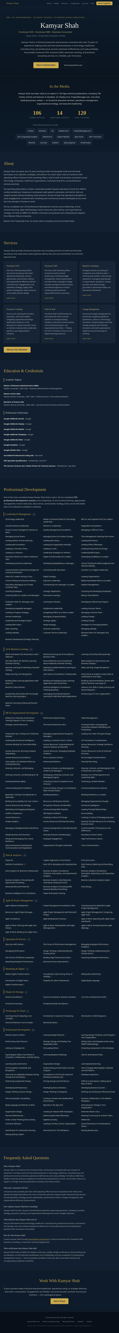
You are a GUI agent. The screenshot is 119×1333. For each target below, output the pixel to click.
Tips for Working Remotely (91, 1054)
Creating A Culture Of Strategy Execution (97, 817)
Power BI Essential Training (54, 893)
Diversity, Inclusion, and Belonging (19, 768)
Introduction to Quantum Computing (58, 1016)
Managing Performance (14, 951)
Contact (89, 1321)
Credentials (74, 3)
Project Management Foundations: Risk (59, 905)
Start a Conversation (46, 65)
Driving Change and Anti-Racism (56, 1081)
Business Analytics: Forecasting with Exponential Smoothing (19, 881)
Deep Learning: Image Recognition (95, 667)
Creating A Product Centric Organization (59, 1123)
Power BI (9, 860)
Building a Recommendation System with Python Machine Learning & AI (97, 681)
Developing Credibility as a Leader (94, 556)
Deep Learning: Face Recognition (18, 674)
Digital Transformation (14, 984)
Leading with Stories (89, 540)
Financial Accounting (13, 1003)
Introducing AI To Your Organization (95, 694)
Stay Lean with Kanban (14, 944)
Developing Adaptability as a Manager (58, 563)
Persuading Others (50, 1048)
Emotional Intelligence (90, 805)
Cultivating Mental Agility (15, 781)
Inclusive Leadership (51, 628)
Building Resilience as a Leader (93, 794)
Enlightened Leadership (52, 608)
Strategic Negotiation (51, 591)
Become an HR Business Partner (56, 801)
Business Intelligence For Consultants (20, 893)
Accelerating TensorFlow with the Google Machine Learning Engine (21, 695)
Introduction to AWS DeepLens (93, 1016)
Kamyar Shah (13, 3)
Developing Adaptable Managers (18, 608)
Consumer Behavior (13, 1123)
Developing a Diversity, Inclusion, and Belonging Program (58, 776)
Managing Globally (88, 628)
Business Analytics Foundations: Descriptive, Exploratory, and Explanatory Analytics (97, 873)
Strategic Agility (49, 620)
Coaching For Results (51, 602)
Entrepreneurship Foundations (55, 1003)
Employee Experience (89, 1074)
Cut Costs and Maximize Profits (93, 997)
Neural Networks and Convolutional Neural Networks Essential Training (57, 662)
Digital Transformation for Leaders (57, 556)
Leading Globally (12, 632)
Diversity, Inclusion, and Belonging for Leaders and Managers (58, 769)
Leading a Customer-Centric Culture (57, 740)
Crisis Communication (90, 845)
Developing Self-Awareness (16, 1087)
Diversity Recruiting (89, 761)
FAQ (92, 3)
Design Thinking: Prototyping (55, 1092)
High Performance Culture (91, 838)
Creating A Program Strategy (16, 612)
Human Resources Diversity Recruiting (58, 821)
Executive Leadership (51, 580)
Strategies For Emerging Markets (94, 624)
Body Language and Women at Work (20, 1105)
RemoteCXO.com (68, 1321)
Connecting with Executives (54, 570)
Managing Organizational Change (94, 801)
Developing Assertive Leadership (18, 563)
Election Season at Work (15, 1035)
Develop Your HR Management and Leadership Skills (95, 776)
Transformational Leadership (16, 526)
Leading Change (87, 616)
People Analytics (11, 821)
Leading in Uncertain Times (16, 548)
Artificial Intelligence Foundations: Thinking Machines (57, 688)
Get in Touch (59, 1301)
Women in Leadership (52, 526)
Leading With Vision (13, 624)
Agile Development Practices (54, 919)
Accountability (87, 813)
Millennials (85, 1119)
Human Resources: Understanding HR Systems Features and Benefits (58, 745)
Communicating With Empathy (55, 809)
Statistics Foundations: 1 (15, 864)
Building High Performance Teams (57, 957)
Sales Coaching (11, 628)
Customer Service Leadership (55, 632)
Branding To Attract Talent (91, 834)
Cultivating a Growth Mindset (93, 781)
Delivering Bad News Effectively (55, 1115)
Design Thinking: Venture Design (18, 1092)
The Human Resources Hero (54, 724)
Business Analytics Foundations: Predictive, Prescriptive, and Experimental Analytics (60, 873)
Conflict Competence (13, 813)
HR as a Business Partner (53, 757)
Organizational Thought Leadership (57, 845)
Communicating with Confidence (18, 788)
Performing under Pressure (16, 1041)
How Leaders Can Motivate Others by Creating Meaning (20, 762)
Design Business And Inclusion (17, 834)
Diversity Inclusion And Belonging (56, 834)
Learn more (11, 298)
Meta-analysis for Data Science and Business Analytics (95, 662)
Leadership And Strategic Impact (18, 620)
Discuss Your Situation (17, 349)
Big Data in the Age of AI (53, 1105)
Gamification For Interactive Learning (20, 1130)
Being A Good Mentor (90, 595)
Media (56, 3)
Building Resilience (50, 794)
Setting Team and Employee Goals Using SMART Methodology (97, 1042)
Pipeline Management (90, 584)
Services (64, 3)
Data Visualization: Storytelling (17, 1098)
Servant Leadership (13, 616)
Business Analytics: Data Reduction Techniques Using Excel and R (57, 881)
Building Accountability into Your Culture (21, 801)
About (49, 3)
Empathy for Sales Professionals (56, 980)
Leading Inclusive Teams (91, 608)
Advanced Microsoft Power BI (17, 886)
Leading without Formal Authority (18, 540)
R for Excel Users (88, 860)
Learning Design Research (53, 1035)
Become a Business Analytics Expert (95, 880)
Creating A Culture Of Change (55, 817)
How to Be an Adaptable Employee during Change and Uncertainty (22, 1075)
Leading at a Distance (14, 552)
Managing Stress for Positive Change (58, 536)
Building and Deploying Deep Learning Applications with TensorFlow (58, 681)
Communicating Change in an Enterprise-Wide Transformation (59, 789)
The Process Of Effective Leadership (19, 957)
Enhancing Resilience (51, 761)
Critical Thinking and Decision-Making (20, 580)
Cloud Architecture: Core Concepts (19, 1022)
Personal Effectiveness (14, 1115)
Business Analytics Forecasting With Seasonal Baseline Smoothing (57, 887)
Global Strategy (49, 624)
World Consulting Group (51, 1321)
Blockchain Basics (50, 1022)
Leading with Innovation (15, 544)
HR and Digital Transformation (93, 757)
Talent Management (89, 718)
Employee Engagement (52, 838)
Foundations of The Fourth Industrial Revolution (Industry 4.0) (58, 1075)
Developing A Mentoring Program (94, 602)
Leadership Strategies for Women (56, 552)
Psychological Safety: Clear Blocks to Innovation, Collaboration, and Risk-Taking (22, 1055)
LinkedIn (80, 1321)
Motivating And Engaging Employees (20, 809)
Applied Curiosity (50, 1119)
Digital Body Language (90, 980)
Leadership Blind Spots (90, 552)
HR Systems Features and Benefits (57, 805)
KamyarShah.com (33, 1321)
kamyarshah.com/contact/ (38, 1239)
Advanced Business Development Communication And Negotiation (18, 846)
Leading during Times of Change (94, 548)
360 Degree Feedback (52, 813)
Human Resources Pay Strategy (17, 805)
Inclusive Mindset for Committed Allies (20, 744)
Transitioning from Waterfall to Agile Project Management (95, 906)
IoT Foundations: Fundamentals (94, 740)
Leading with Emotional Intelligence (19, 740)
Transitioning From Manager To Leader (58, 584)
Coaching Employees (13, 591)
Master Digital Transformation (17, 974)
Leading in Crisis (49, 548)
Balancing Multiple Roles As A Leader (96, 580)
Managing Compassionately (54, 616)
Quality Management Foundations (57, 530)
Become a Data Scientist (15, 687)
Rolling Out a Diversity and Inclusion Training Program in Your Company (19, 719)
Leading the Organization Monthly (57, 544)
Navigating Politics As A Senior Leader (58, 612)
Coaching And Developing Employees (96, 591)
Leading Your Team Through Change (96, 733)
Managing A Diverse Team (91, 612)
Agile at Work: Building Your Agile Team (21, 932)
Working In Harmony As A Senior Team (96, 1115)
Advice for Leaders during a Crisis (18, 576)
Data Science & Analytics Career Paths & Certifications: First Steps (97, 675)
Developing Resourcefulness (54, 1087)
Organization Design (51, 1064)
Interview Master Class (90, 1111)
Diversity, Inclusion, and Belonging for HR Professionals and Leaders (98, 769)
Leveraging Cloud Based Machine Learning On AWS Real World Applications (60, 695)
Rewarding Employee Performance (19, 961)
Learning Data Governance (16, 1064)
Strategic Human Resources (16, 724)
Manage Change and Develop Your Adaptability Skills (57, 1042)
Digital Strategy (49, 576)
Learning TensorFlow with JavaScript (95, 654)
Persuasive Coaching (51, 595)
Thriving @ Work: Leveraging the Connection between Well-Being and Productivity (95, 727)
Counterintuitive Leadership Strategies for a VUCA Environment (22, 571)
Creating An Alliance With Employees (58, 1111)
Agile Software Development (16, 905)
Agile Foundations (12, 919)
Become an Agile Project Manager (18, 912)
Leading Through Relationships (93, 809)
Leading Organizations (90, 576)
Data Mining (86, 886)
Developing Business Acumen (93, 1087)
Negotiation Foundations (91, 526)
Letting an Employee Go (15, 1048)
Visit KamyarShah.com (73, 65)
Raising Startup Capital (14, 1134)
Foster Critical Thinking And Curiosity (20, 1119)
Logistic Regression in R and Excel (56, 860)
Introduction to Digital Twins (16, 980)
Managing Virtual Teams (15, 536)
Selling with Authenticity (91, 974)
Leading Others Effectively (91, 544)
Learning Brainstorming (90, 1064)
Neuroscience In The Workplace (56, 1130)
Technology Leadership (14, 519)
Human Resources (12, 817)
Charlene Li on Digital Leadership (94, 570)
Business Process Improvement (55, 961)
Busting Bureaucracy (89, 1130)
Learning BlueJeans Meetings (55, 1054)
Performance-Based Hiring (54, 718)
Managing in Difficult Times (92, 530)
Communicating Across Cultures (94, 788)
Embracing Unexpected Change (18, 1081)
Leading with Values (51, 540)
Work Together (104, 3)
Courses (85, 3)
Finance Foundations (13, 997)
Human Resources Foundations (17, 757)
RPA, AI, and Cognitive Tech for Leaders (97, 519)
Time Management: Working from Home (97, 536)
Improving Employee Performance (95, 957)
